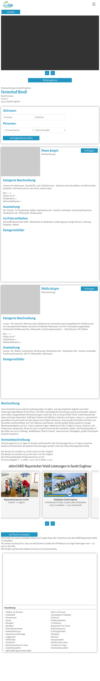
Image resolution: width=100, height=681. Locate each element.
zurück (10, 11)
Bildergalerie (50, 80)
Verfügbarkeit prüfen (21, 138)
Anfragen (89, 150)
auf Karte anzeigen (19, 534)
